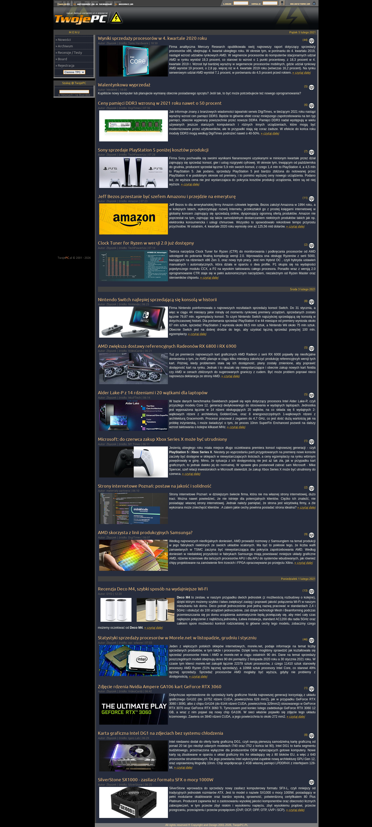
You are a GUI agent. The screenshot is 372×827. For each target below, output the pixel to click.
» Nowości (63, 39)
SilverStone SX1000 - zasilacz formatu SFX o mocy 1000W (155, 779)
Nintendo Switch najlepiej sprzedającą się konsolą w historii (157, 299)
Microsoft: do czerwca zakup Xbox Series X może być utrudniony (162, 439)
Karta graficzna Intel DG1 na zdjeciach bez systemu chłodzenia (160, 733)
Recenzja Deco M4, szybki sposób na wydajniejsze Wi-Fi (153, 588)
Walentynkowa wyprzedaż (124, 84)
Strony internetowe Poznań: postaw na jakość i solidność (154, 485)
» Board (61, 59)
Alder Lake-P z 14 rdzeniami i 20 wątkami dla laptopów (152, 392)
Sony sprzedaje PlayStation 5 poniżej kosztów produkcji (153, 149)
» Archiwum (64, 46)
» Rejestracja (65, 65)
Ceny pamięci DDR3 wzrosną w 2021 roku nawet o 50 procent (160, 103)
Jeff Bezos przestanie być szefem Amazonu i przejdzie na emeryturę (167, 196)
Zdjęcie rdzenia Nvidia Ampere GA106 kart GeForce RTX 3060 (159, 686)
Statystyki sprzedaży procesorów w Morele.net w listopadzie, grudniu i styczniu (177, 637)
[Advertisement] (224, 18)
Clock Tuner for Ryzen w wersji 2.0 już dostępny (146, 242)
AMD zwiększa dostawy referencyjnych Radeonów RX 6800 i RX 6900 (167, 346)
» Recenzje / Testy (69, 52)
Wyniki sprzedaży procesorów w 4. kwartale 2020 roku (152, 38)
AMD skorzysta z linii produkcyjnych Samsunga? (145, 532)
